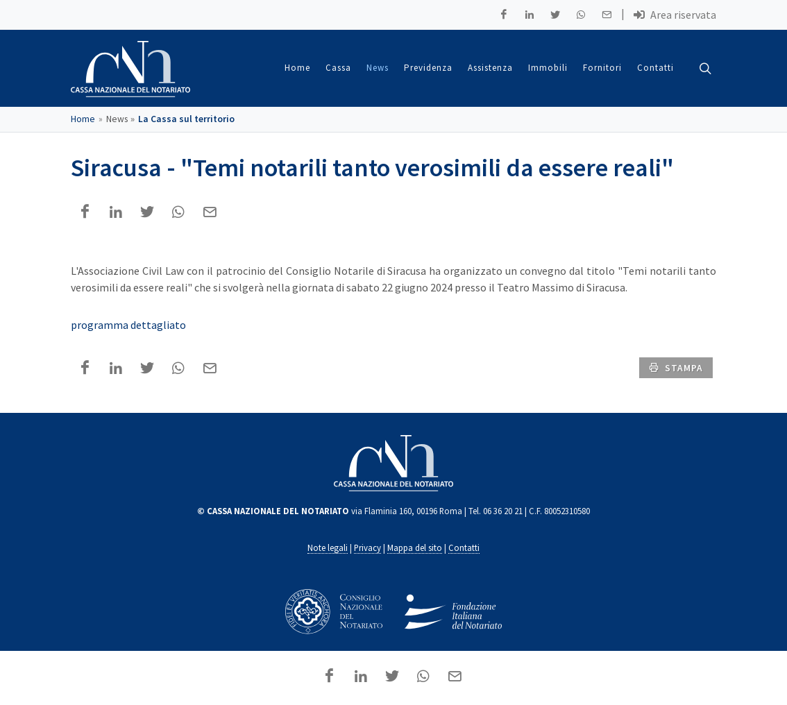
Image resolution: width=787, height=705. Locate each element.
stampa (676, 368)
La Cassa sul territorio (186, 120)
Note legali (327, 548)
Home (83, 120)
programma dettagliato (128, 325)
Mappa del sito (414, 548)
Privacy (367, 548)
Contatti (464, 548)
